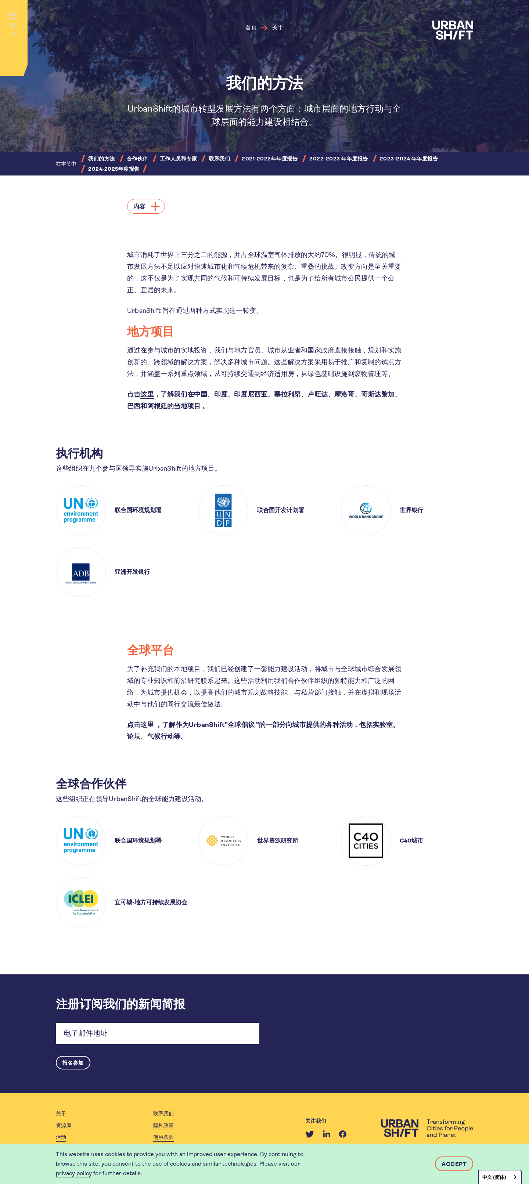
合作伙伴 (137, 159)
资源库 (63, 1126)
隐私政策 (163, 1126)
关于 (278, 27)
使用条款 (163, 1138)
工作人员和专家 (178, 159)
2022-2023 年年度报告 (338, 159)
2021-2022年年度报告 (270, 159)
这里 (147, 394)
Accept (454, 1164)
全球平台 (152, 650)
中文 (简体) (494, 1177)
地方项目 (152, 331)
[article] (122, 510)
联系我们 (219, 159)
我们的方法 (101, 159)
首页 (251, 27)
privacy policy (74, 1173)
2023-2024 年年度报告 (409, 159)
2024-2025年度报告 (114, 169)
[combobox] (500, 1177)
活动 (61, 1138)
